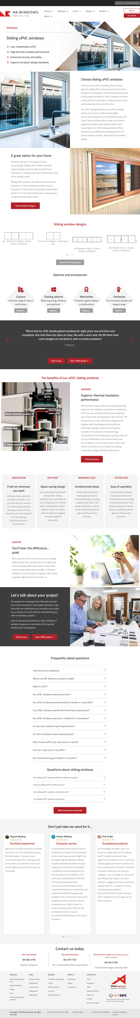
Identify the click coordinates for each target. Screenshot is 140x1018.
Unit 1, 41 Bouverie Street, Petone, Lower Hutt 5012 (70, 965)
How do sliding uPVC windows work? (49, 784)
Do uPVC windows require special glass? (53, 734)
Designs (90, 11)
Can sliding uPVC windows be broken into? (51, 791)
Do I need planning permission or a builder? (55, 758)
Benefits (104, 11)
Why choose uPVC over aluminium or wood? (55, 742)
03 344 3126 (111, 962)
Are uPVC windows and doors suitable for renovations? (61, 718)
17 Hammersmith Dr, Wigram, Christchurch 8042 (111, 967)
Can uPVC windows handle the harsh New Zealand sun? (61, 710)
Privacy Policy (78, 1012)
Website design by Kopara (120, 1013)
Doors (77, 11)
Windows (63, 11)
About (48, 16)
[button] (3, 241)
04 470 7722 (69, 959)
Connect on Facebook (101, 1012)
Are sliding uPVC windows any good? (48, 799)
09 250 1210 (28, 959)
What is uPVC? (40, 686)
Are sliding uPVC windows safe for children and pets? (55, 777)
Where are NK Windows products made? (53, 678)
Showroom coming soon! (29, 965)
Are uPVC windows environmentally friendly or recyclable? (63, 702)
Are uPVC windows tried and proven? (52, 694)
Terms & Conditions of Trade (58, 1012)
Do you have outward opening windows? (54, 726)
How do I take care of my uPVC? (49, 750)
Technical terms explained (46, 670)
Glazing (48, 11)
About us (71, 974)
